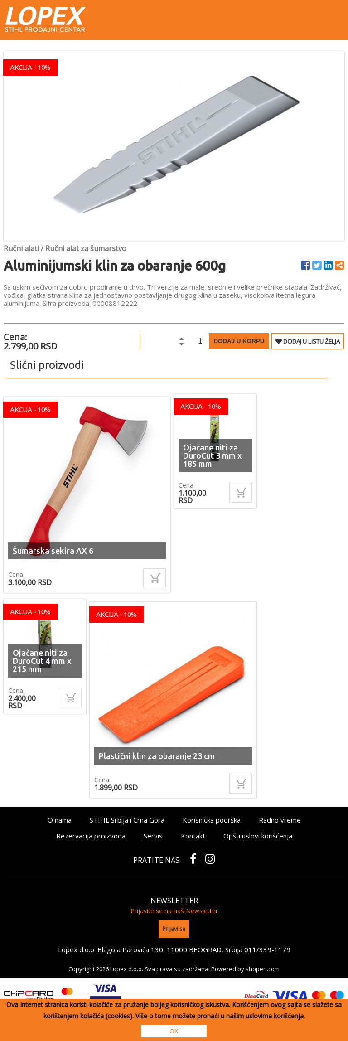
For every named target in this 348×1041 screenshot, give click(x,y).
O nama (60, 819)
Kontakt (193, 835)
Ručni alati (21, 248)
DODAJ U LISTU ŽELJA (308, 341)
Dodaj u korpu (238, 341)
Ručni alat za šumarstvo (85, 248)
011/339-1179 (267, 949)
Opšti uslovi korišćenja (257, 835)
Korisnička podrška (212, 819)
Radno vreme (280, 819)
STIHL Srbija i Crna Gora (127, 819)
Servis (153, 835)
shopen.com (263, 969)
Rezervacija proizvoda (91, 835)
